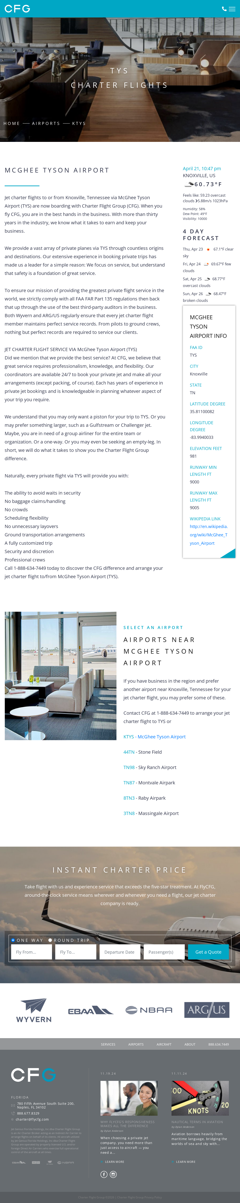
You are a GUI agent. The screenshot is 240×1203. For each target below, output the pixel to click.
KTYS (79, 123)
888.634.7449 (218, 1044)
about (190, 1044)
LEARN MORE (114, 1162)
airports (136, 1044)
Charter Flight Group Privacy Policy (139, 1197)
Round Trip (72, 940)
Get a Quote (208, 952)
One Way (30, 940)
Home (11, 123)
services (108, 1044)
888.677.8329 (28, 1113)
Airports (46, 123)
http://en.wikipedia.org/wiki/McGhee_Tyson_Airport (209, 535)
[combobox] (31, 951)
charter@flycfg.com (32, 1119)
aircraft (164, 1044)
